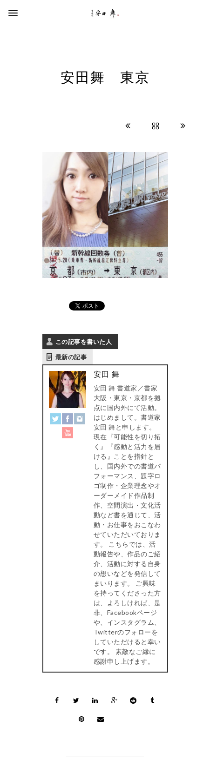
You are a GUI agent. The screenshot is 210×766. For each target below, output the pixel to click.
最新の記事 (71, 357)
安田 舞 (107, 374)
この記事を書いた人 (83, 341)
